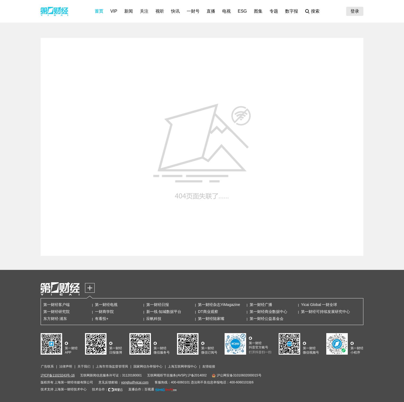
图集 (258, 11)
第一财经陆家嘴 (211, 318)
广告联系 (47, 366)
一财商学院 (104, 311)
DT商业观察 (208, 311)
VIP (113, 11)
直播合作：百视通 (141, 389)
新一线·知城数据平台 (163, 311)
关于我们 (83, 366)
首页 (99, 11)
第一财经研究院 (56, 311)
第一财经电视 (106, 304)
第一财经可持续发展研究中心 (325, 311)
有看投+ (101, 318)
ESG (242, 11)
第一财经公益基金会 (266, 318)
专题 (274, 11)
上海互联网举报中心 (182, 366)
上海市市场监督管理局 (112, 366)
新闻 (128, 11)
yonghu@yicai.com (134, 382)
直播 (211, 11)
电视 (226, 11)
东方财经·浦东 (55, 318)
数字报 (291, 11)
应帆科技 (153, 318)
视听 (159, 11)
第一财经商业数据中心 (268, 311)
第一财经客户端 (56, 304)
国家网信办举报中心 (147, 366)
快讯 (175, 11)
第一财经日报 (157, 304)
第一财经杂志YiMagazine (219, 304)
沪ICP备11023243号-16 (58, 375)
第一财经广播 (261, 304)
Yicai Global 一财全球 (319, 304)
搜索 (315, 11)
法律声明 (65, 366)
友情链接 (208, 366)
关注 (144, 11)
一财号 (193, 11)
